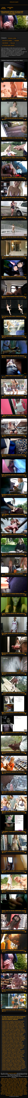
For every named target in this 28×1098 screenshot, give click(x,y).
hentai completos (6, 1029)
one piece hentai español (15, 1067)
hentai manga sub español (19, 1038)
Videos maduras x (22, 1085)
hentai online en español (7, 1040)
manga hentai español (16, 1061)
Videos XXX (3, 1079)
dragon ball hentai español (12, 1023)
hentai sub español (14, 1045)
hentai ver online (15, 1052)
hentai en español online (14, 1030)
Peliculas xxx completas (6, 1086)
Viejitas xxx (22, 1081)
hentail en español (6, 1056)
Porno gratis (10, 1094)
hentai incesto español (10, 1036)
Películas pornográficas (18, 1094)
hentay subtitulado (6, 1060)
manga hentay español (7, 1064)
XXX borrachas (16, 1081)
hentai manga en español (18, 1037)
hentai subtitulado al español (14, 1050)
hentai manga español (7, 1038)
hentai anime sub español (12, 1026)
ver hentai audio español (8, 45)
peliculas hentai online (16, 1068)
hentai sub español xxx (11, 1049)
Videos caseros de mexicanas (12, 1085)
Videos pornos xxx (15, 1092)
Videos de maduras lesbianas (17, 1090)
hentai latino (9, 1037)
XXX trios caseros (7, 1090)
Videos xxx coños (9, 1080)
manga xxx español (17, 1065)
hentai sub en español (17, 1044)
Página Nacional (3, 8)
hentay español (9, 1059)
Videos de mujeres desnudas (13, 1082)
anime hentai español (19, 1021)
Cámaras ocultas (12, 38)
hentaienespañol (19, 1054)
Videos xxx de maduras (13, 1078)
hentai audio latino (10, 1027)
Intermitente (5, 43)
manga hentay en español (19, 1063)
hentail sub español (15, 1056)
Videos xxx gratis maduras (11, 1083)
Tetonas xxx (3, 1083)
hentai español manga (10, 1034)
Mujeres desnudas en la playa (16, 1095)
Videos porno (21, 1079)
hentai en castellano (15, 1029)
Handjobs (16, 40)
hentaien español (10, 1054)
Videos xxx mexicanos (18, 1080)
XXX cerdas (5, 1094)
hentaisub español (12, 1057)
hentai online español (19, 1040)
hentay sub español (18, 1059)
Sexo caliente (10, 1089)
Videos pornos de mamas (6, 1087)
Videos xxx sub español (22, 1086)
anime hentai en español (8, 1021)
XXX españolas (20, 1091)
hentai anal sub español (11, 1025)
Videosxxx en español (12, 1091)
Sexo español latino (19, 1093)
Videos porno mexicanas (16, 1087)
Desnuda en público (7, 40)
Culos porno (13, 1086)
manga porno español (7, 1065)
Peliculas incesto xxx (14, 1084)
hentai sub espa (5, 1045)
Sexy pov (12, 43)
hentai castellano (19, 1027)
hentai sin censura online (12, 1042)
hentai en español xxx (17, 1032)
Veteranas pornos (9, 1081)
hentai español (13, 1033)
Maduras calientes (23, 1082)
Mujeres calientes (17, 1089)
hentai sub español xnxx (7, 1048)
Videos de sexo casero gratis (12, 1079)
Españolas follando (5, 1084)
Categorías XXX (10, 8)
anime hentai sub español (8, 1022)
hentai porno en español (7, 1041)
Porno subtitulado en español (9, 1093)
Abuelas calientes (8, 1092)
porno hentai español (16, 1069)
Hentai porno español (14, 2)
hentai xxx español (12, 1053)
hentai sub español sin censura (16, 1046)
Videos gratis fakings (22, 1078)
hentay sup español (15, 1060)
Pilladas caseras (4, 1078)
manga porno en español (19, 1064)
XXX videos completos (22, 1083)
